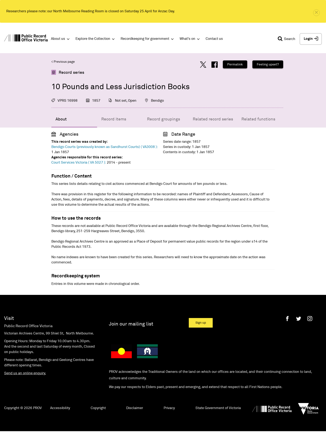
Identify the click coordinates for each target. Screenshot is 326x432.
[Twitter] (298, 318)
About (61, 119)
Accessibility (60, 408)
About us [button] (58, 39)
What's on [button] (187, 39)
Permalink (235, 64)
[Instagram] (309, 318)
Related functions (258, 119)
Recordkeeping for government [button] (145, 39)
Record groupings (163, 119)
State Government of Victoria (218, 408)
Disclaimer (134, 408)
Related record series (213, 119)
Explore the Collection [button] (92, 39)
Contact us (214, 39)
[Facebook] (287, 318)
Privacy (169, 408)
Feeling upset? (268, 64)
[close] (316, 12)
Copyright (98, 408)
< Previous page (63, 61)
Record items (113, 119)
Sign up (200, 322)
